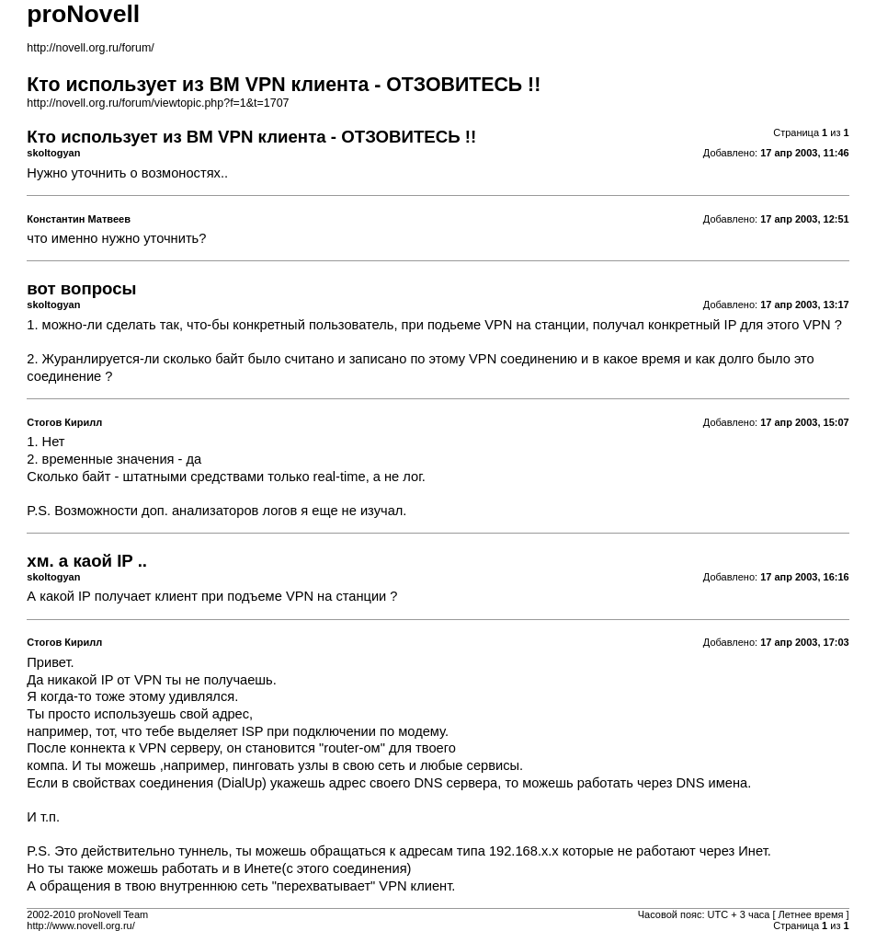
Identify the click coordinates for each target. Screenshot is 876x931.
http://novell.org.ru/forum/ (90, 47)
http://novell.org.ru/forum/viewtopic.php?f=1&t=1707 (158, 103)
